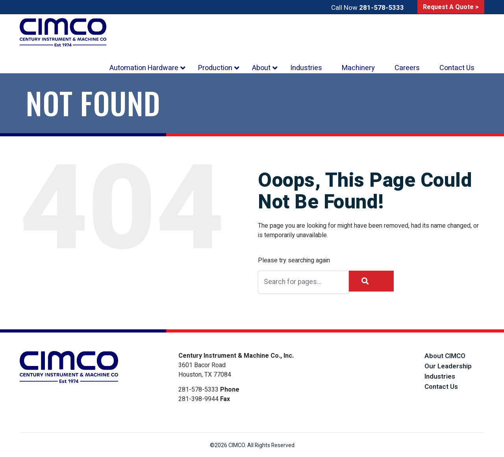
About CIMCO (444, 356)
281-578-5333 (381, 8)
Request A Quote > (451, 7)
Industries (439, 376)
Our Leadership (448, 366)
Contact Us (441, 387)
